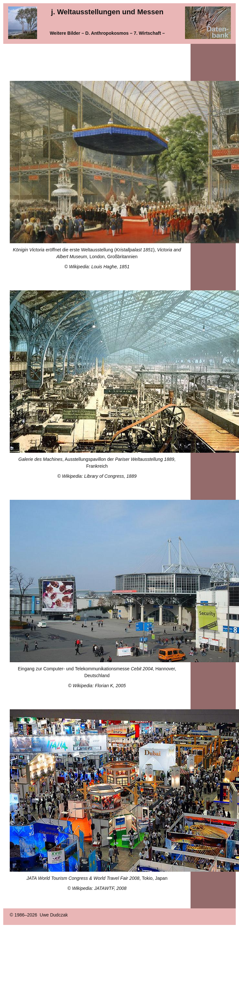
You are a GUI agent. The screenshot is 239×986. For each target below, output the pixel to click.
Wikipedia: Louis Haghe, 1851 (99, 266)
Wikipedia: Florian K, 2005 (99, 685)
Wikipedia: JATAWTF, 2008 (99, 888)
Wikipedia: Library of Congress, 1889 (99, 476)
